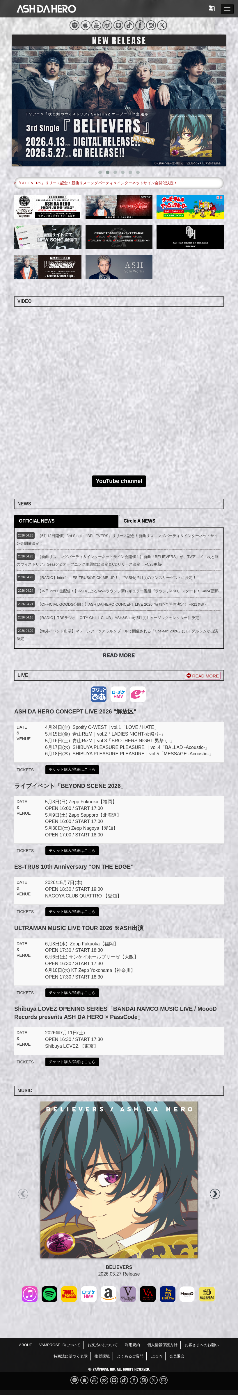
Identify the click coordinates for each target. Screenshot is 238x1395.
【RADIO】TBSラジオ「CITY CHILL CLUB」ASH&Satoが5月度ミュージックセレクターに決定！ (120, 618)
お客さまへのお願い (202, 1345)
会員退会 (176, 1356)
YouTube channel (119, 481)
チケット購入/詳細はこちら (72, 769)
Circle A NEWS (139, 520)
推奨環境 (102, 1356)
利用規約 (132, 1345)
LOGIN (156, 1356)
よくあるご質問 (130, 1356)
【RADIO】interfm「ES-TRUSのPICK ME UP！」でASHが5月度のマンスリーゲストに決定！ (117, 577)
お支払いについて (103, 1345)
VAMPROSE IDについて (59, 1345)
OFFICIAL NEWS (37, 520)
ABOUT (25, 1345)
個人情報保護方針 (162, 1345)
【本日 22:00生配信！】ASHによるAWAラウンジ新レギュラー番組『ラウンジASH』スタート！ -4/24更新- (128, 591)
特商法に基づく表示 (71, 1356)
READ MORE (203, 675)
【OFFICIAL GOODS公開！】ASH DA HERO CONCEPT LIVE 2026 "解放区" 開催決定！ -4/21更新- (122, 604)
